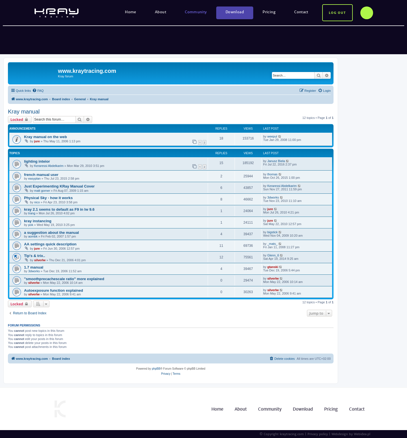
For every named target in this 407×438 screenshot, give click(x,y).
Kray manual (24, 111)
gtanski (272, 267)
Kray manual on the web (45, 137)
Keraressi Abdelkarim (49, 165)
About (160, 12)
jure (37, 141)
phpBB (156, 368)
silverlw (40, 260)
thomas (272, 174)
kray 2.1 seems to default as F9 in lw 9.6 (59, 209)
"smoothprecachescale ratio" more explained (64, 279)
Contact (301, 12)
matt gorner (42, 190)
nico (37, 202)
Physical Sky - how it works (48, 198)
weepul (272, 136)
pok (30, 224)
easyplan (34, 178)
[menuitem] (38, 90)
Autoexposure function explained (53, 290)
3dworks (273, 197)
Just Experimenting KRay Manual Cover (59, 186)
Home (130, 12)
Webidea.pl (362, 434)
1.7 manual (33, 267)
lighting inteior (37, 161)
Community (196, 12)
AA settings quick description (50, 244)
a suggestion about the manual (51, 232)
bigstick (272, 232)
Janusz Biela (276, 161)
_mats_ (272, 243)
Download (235, 12)
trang (31, 213)
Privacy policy (318, 434)
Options (366, 12)
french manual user (41, 175)
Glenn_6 (273, 255)
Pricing (269, 12)
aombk (33, 236)
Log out (337, 13)
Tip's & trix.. (34, 256)
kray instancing (37, 221)
